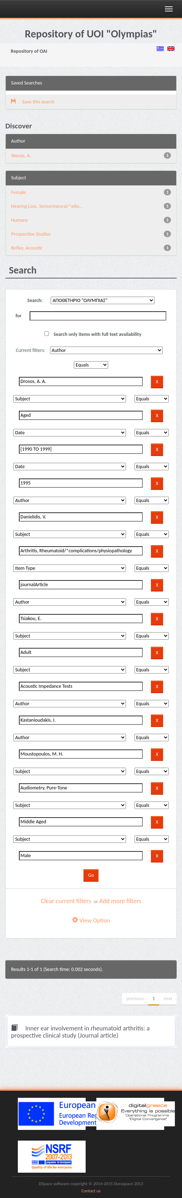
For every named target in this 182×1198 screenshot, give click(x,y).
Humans (19, 220)
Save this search (32, 102)
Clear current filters (66, 901)
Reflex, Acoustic (27, 248)
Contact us (91, 1190)
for (19, 316)
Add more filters (120, 901)
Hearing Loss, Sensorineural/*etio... (47, 206)
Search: (35, 300)
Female (18, 192)
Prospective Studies (31, 234)
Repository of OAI (29, 51)
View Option (91, 920)
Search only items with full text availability (92, 334)
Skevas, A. (21, 156)
